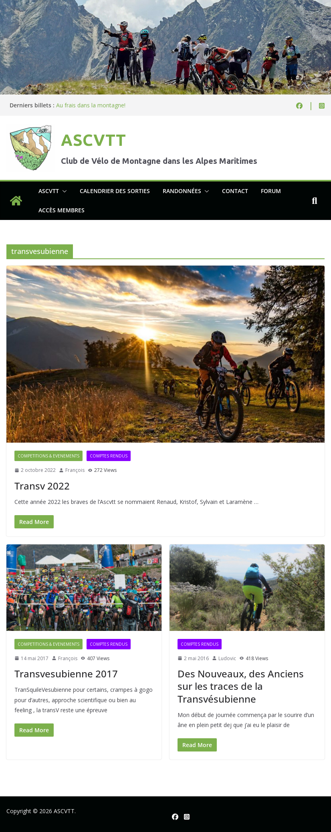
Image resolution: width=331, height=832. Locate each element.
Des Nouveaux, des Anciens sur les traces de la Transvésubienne (241, 686)
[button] (63, 191)
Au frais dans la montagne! (90, 105)
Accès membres (61, 210)
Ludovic (227, 658)
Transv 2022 (42, 485)
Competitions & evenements (48, 456)
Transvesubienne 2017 (66, 673)
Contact (235, 191)
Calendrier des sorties (115, 191)
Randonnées (182, 191)
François (75, 470)
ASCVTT (93, 140)
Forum (271, 191)
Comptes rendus (108, 456)
